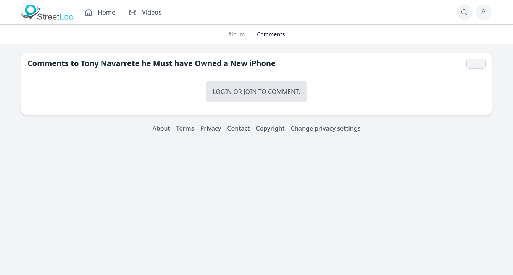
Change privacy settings (326, 128)
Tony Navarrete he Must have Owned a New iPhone (178, 63)
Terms (185, 128)
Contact (238, 128)
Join (250, 91)
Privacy (210, 128)
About (161, 128)
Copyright (270, 128)
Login (222, 91)
